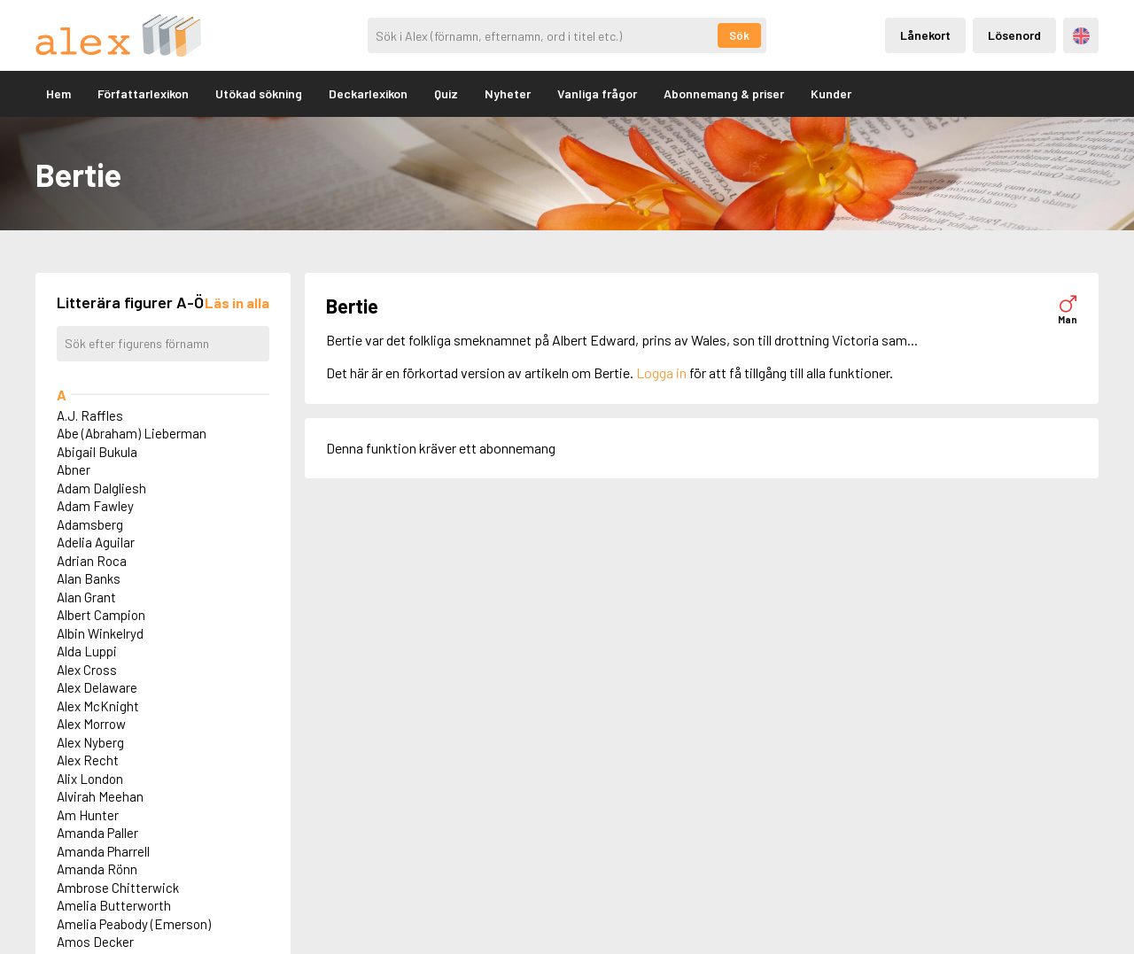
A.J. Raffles (90, 415)
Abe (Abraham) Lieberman (131, 433)
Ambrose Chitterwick (118, 888)
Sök (739, 35)
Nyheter (508, 93)
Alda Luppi (87, 651)
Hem (58, 93)
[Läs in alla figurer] (237, 302)
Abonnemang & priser (724, 93)
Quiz (446, 93)
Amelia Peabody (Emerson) (134, 924)
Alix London (90, 779)
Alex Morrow (91, 724)
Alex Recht (88, 760)
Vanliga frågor (597, 93)
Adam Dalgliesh (101, 488)
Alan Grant (86, 597)
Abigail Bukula (97, 452)
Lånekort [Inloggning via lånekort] (925, 35)
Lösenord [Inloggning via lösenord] (1014, 35)
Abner (73, 469)
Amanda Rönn (97, 869)
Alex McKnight (98, 706)
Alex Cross (87, 670)
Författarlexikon (143, 93)
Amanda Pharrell (103, 851)
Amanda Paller (97, 833)
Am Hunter (88, 815)
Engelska (1081, 35)
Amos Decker (95, 942)
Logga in (661, 372)
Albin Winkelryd (100, 633)
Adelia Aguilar (96, 542)
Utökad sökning (258, 93)
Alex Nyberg (90, 742)
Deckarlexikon (368, 93)
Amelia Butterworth (114, 905)
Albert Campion (101, 615)
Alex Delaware (97, 687)
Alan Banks (88, 578)
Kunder (831, 93)
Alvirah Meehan (100, 796)
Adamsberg (90, 524)
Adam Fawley (95, 506)
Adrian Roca (92, 561)
